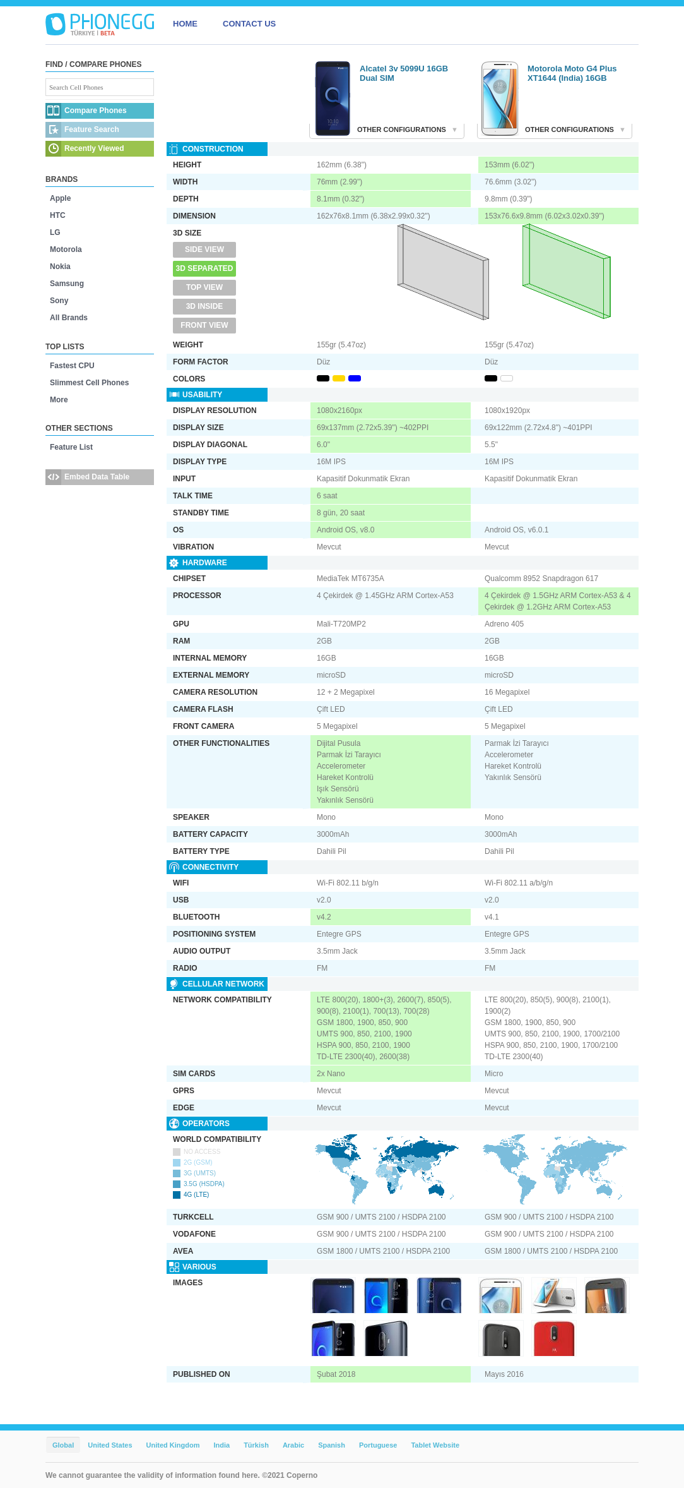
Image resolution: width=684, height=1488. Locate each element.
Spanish (331, 1445)
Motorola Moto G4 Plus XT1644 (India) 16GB (572, 73)
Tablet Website (435, 1445)
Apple (60, 198)
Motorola (66, 249)
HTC (58, 215)
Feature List (71, 447)
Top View (204, 287)
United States (110, 1445)
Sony (59, 300)
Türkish (256, 1445)
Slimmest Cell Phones (89, 382)
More (59, 399)
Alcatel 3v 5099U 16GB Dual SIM (404, 73)
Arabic (293, 1445)
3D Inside (204, 306)
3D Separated (204, 268)
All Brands (69, 317)
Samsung (67, 283)
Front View (204, 325)
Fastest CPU (72, 365)
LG (55, 232)
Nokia (60, 266)
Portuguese (378, 1445)
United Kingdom (173, 1445)
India (221, 1445)
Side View (204, 249)
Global (63, 1445)
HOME (185, 23)
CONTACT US (249, 23)
